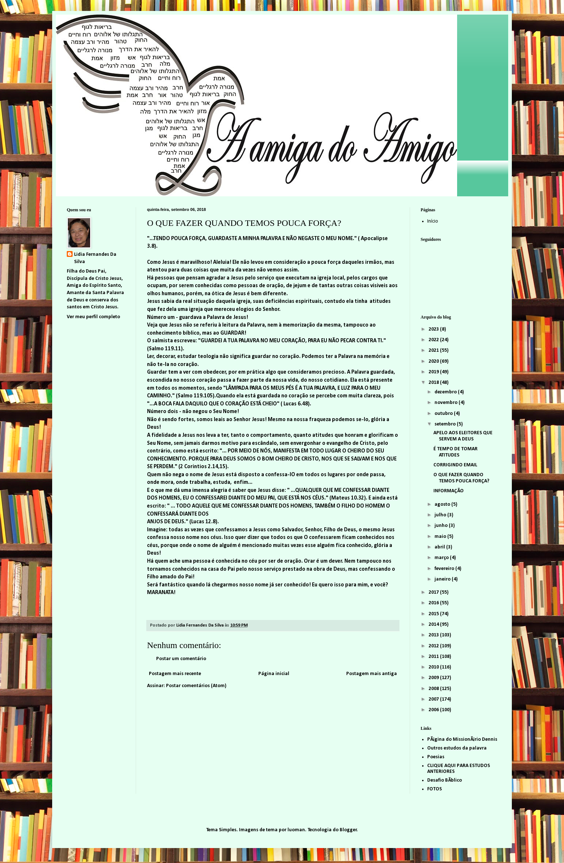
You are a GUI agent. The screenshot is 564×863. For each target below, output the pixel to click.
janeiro (443, 579)
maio (440, 536)
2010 (434, 667)
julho (440, 515)
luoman (296, 830)
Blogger (348, 830)
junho (441, 525)
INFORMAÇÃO (448, 491)
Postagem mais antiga (371, 674)
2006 (434, 710)
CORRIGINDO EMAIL (455, 465)
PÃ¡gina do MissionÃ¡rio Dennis (462, 739)
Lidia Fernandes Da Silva (95, 258)
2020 (434, 361)
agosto (442, 504)
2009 (434, 678)
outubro (444, 413)
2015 (434, 614)
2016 (434, 603)
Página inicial (273, 674)
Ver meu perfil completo (93, 317)
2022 (434, 340)
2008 (434, 688)
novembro (446, 402)
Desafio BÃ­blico (444, 780)
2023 (434, 329)
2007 (434, 699)
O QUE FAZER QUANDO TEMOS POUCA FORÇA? (461, 478)
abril (440, 547)
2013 (434, 635)
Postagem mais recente (175, 674)
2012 (434, 646)
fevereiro (444, 568)
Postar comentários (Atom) (196, 686)
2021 (434, 350)
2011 (434, 656)
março (442, 557)
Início (432, 221)
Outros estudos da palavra (457, 748)
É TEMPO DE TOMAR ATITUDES (455, 452)
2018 (434, 382)
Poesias (435, 757)
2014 (434, 624)
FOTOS (434, 789)
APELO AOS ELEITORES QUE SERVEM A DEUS (462, 436)
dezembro (446, 392)
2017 (434, 592)
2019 (434, 372)
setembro (445, 424)
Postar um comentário (181, 659)
